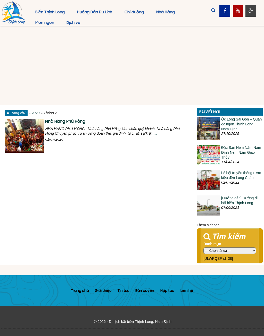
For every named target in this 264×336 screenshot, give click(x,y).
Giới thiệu (103, 291)
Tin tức (123, 291)
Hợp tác (167, 291)
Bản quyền (144, 291)
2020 (35, 113)
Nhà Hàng (165, 12)
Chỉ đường (134, 12)
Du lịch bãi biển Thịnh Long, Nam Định (140, 322)
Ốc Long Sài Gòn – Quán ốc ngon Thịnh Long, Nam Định (241, 124)
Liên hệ (186, 291)
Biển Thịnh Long (50, 12)
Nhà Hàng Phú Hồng (65, 121)
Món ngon (44, 23)
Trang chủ (16, 113)
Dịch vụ (73, 23)
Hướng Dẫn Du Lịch (94, 12)
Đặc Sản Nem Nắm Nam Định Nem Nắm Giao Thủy (241, 152)
